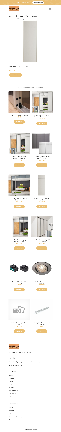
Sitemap (11, 420)
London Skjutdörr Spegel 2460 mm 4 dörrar (19, 199)
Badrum (11, 375)
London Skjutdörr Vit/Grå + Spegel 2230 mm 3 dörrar (19, 157)
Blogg (11, 407)
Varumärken (20, 66)
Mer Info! (15, 75)
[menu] (50, 9)
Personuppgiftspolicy (15, 417)
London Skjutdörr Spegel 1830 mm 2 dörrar (19, 240)
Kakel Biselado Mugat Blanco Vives (19, 323)
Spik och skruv (13, 390)
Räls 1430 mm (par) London (19, 115)
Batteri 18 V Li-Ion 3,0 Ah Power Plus (19, 282)
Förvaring (12, 378)
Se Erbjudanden (38, 2)
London (26, 66)
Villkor (11, 414)
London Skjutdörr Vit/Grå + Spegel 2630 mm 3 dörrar (41, 116)
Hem (10, 19)
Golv (10, 384)
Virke (10, 397)
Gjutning (11, 381)
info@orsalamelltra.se (15, 365)
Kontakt (11, 410)
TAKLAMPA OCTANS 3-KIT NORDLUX (42, 282)
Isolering (11, 387)
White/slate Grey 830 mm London (42, 199)
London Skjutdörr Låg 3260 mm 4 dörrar (41, 240)
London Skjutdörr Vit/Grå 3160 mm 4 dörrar (42, 157)
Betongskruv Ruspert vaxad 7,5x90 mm (41, 323)
